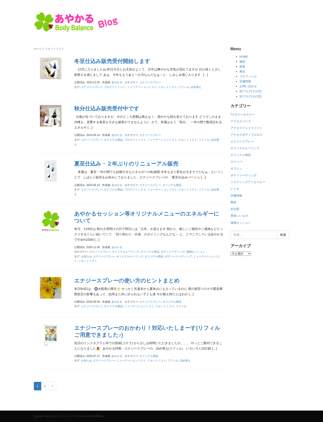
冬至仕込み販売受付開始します (112, 61)
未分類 (234, 209)
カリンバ (236, 161)
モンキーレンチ (65, 416)
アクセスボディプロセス (246, 134)
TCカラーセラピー (242, 114)
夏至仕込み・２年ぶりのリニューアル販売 (126, 164)
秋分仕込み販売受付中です (106, 108)
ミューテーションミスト (142, 87)
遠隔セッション (195, 251)
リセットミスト (167, 87)
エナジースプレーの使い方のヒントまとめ (127, 281)
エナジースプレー (150, 82)
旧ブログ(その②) (250, 96)
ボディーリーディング (178, 256)
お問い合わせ (248, 86)
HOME (243, 56)
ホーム (38, 48)
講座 (242, 66)
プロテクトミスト (114, 87)
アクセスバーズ (240, 121)
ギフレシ (236, 168)
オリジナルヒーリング (125, 251)
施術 (242, 61)
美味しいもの (239, 215)
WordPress (97, 416)
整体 (233, 202)
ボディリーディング (173, 251)
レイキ (234, 188)
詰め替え (196, 87)
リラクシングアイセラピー (247, 182)
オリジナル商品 (113, 139)
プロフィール (248, 76)
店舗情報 (245, 81)
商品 (242, 71)
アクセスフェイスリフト (246, 128)
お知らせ (86, 256)
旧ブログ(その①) (250, 91)
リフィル (183, 87)
